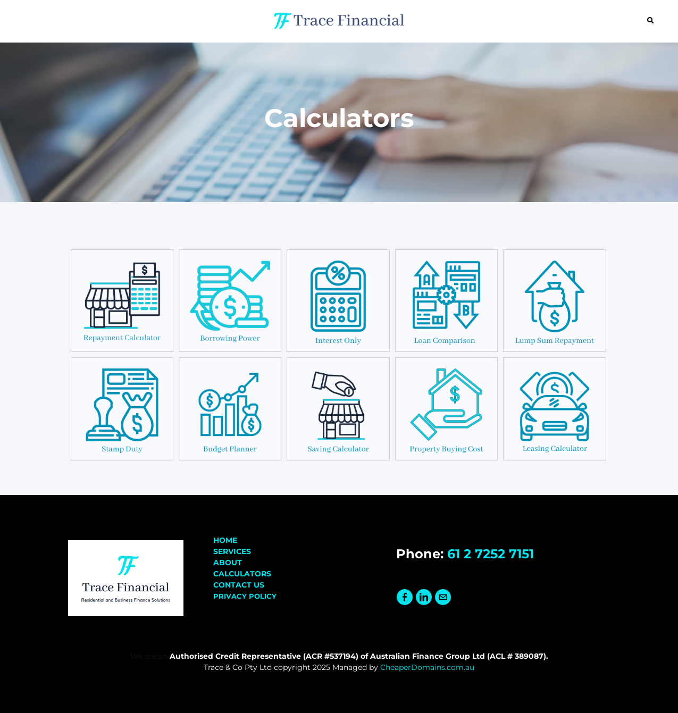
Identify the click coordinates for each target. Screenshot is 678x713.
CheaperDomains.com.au (427, 667)
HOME (225, 540)
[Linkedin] (424, 597)
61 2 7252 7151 (490, 553)
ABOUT (227, 562)
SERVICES (232, 551)
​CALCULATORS (242, 573)
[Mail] (443, 597)
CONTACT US (238, 585)
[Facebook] (405, 597)
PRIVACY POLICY (245, 596)
